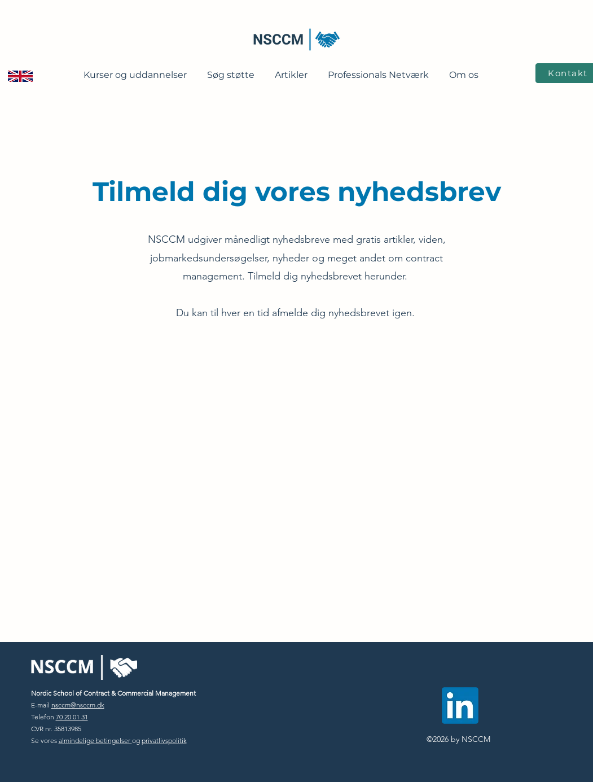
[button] (135, 70)
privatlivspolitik (164, 740)
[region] (20, 131)
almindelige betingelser (95, 740)
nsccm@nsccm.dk (77, 705)
